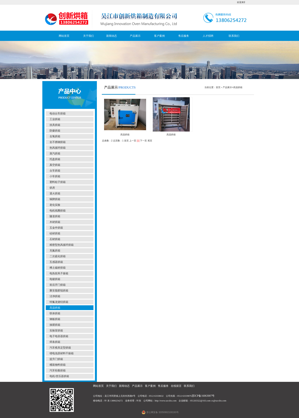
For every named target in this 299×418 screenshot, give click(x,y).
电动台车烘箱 (58, 113)
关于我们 (88, 35)
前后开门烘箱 (58, 284)
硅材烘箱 (55, 233)
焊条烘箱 (55, 342)
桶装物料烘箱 (58, 364)
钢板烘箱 (55, 319)
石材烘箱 (55, 239)
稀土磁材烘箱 (58, 267)
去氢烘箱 (55, 136)
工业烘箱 (55, 119)
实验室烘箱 (56, 330)
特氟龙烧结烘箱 (59, 302)
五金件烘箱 (56, 227)
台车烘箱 (55, 170)
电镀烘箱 (55, 279)
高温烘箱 (55, 307)
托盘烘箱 (55, 159)
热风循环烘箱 (58, 147)
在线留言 (176, 385)
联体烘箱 (55, 313)
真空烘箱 (55, 165)
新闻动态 (111, 35)
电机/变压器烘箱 (59, 376)
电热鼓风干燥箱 (59, 273)
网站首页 (64, 35)
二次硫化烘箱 (58, 256)
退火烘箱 (55, 193)
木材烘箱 (55, 222)
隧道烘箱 (55, 216)
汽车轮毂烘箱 (58, 370)
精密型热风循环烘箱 (62, 244)
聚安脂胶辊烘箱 (59, 290)
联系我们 (234, 35)
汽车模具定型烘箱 (60, 347)
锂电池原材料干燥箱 (62, 353)
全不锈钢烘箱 (58, 142)
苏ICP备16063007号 (203, 395)
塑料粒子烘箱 (58, 182)
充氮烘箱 (55, 250)
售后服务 (183, 35)
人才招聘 (208, 35)
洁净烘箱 (55, 296)
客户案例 (159, 35)
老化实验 (55, 204)
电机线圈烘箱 (58, 210)
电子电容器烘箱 (59, 336)
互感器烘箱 (56, 262)
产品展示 (135, 35)
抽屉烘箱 (55, 324)
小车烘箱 (55, 176)
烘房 (52, 187)
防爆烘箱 (55, 130)
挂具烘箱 (55, 125)
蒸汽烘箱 (55, 153)
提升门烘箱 (56, 359)
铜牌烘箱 (55, 199)
